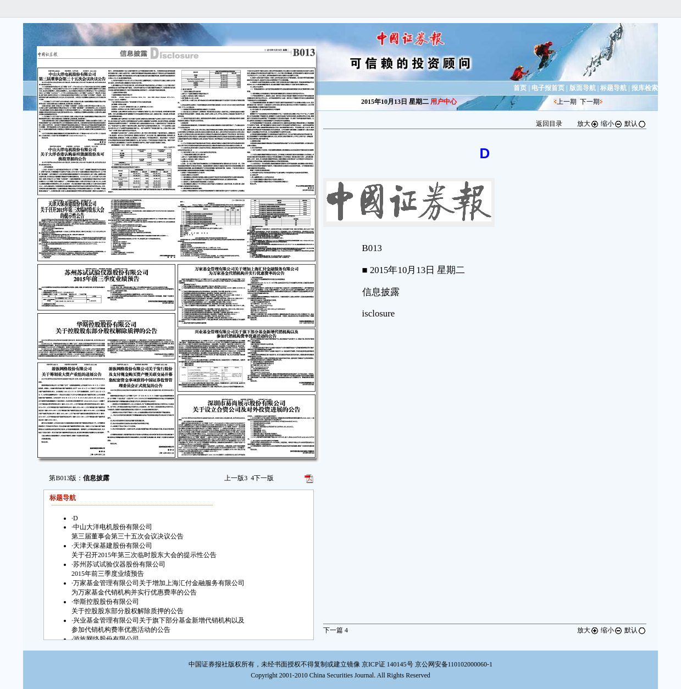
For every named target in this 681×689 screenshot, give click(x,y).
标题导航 (613, 88)
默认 (635, 123)
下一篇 (335, 630)
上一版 (235, 478)
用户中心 (443, 101)
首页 (520, 88)
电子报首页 (547, 88)
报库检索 (645, 88)
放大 (588, 123)
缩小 (612, 123)
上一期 (567, 101)
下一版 (262, 478)
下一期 (590, 101)
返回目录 (549, 123)
